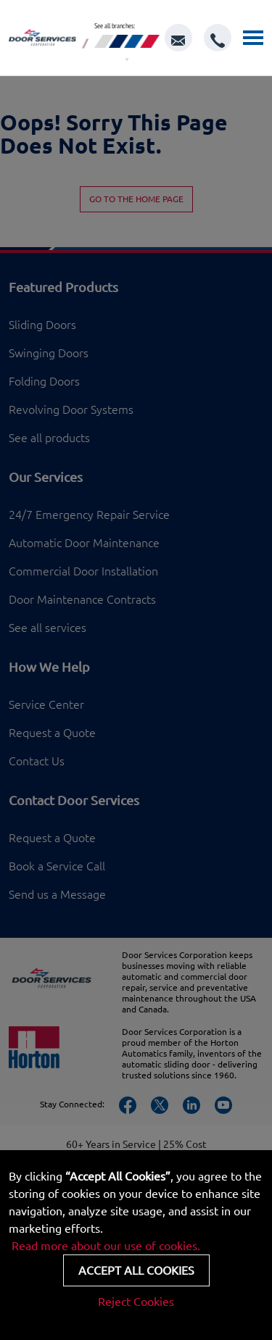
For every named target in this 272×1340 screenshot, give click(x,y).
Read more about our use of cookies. (106, 1245)
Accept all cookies (136, 1270)
